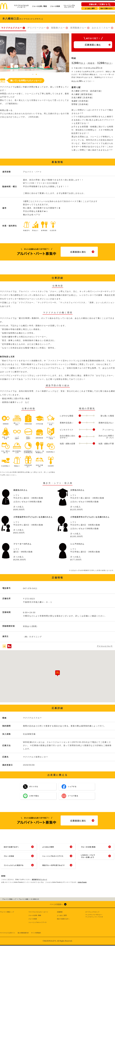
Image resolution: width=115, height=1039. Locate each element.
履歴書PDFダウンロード (39, 879)
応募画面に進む (93, 45)
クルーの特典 (55, 6)
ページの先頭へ (56, 904)
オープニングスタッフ (92, 912)
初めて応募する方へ (106, 8)
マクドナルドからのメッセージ (21, 6)
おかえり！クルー (101, 28)
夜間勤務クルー (78, 28)
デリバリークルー (36, 28)
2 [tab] (36, 74)
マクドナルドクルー (11, 28)
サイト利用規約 (36, 933)
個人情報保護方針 (23, 933)
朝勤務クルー (58, 28)
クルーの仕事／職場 (39, 6)
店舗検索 (59, 912)
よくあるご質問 (90, 8)
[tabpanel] (34, 52)
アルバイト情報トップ (7, 912)
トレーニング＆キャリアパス (69, 6)
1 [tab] (33, 74)
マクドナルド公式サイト (7, 933)
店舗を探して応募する (98, 4)
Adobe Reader (82, 882)
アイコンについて (105, 646)
